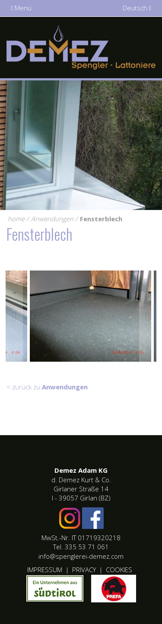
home (16, 218)
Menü (21, 7)
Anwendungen (52, 218)
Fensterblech (101, 218)
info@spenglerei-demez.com (81, 556)
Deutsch (137, 7)
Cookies (119, 569)
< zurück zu (47, 386)
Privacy (84, 569)
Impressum (44, 569)
